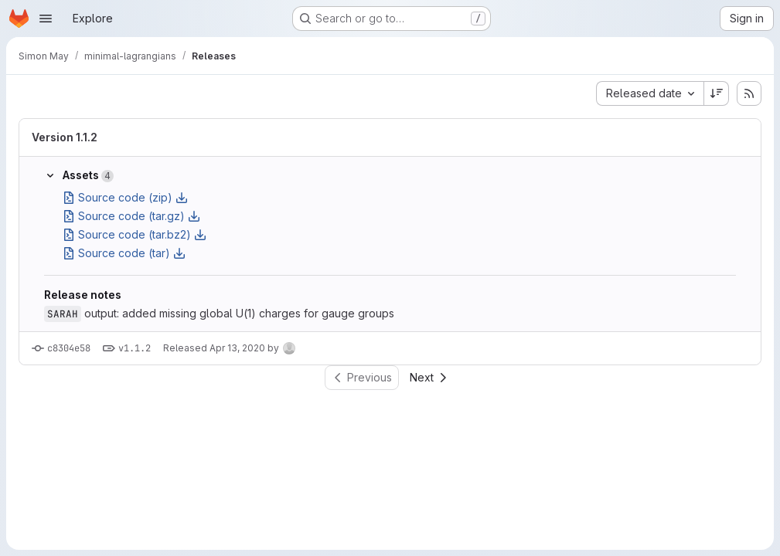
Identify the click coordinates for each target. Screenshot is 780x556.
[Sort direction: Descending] (716, 93)
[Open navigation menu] (45, 18)
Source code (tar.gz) (131, 215)
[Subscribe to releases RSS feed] (749, 93)
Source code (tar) (124, 252)
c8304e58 (68, 348)
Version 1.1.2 (64, 137)
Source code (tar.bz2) (134, 234)
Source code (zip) (125, 197)
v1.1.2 (134, 348)
